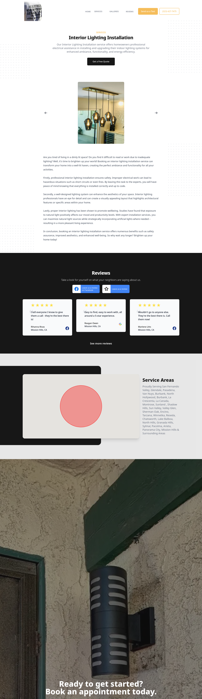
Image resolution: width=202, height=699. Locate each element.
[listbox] (101, 113)
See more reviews (101, 343)
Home (88, 11)
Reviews (129, 11)
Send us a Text (148, 11)
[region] (101, 113)
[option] (101, 113)
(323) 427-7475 (169, 11)
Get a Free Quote (101, 61)
